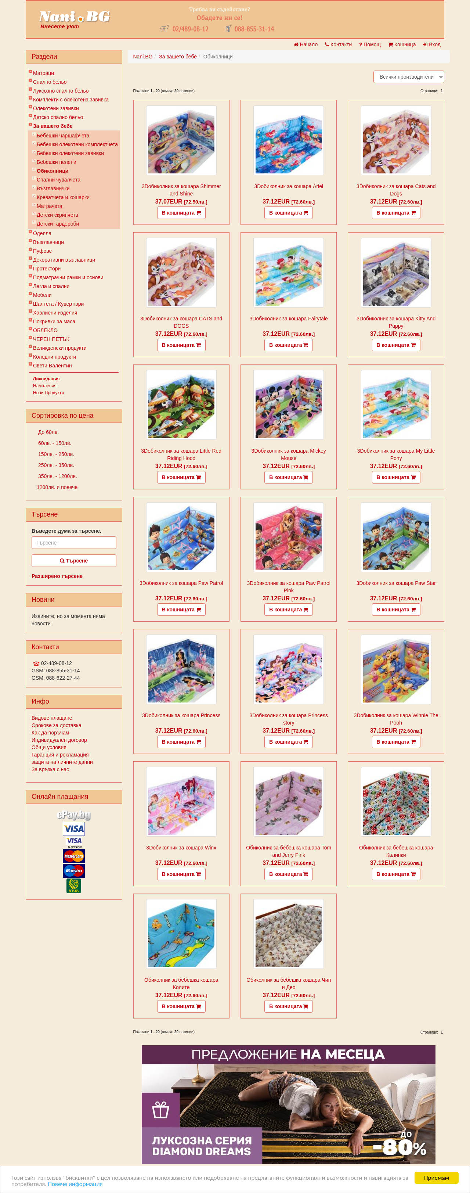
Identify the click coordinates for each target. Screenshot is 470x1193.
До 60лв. (48, 432)
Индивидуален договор (59, 740)
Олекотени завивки (56, 108)
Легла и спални (51, 286)
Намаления (45, 385)
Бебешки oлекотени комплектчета (77, 144)
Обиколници (52, 171)
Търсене (74, 561)
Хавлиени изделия (55, 313)
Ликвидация (46, 378)
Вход (432, 44)
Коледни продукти (54, 357)
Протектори (47, 269)
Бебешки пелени (56, 162)
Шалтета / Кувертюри (58, 304)
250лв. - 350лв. (55, 465)
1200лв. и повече (57, 487)
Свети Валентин (52, 366)
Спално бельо (50, 82)
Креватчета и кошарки (63, 197)
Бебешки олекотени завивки (70, 153)
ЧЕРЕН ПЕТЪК (51, 339)
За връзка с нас (50, 769)
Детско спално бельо (58, 117)
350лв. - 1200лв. (57, 476)
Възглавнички (53, 188)
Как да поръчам (50, 733)
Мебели (42, 295)
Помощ (370, 44)
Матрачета (49, 206)
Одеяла (42, 233)
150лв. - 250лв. (55, 454)
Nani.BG (143, 57)
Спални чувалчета (58, 180)
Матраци (43, 73)
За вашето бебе (53, 126)
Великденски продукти (60, 348)
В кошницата (181, 213)
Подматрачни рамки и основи (68, 277)
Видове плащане (52, 718)
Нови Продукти (48, 392)
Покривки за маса (54, 321)
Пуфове (42, 251)
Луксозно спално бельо (61, 91)
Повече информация (75, 1184)
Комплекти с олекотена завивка (71, 100)
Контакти (338, 44)
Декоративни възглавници (64, 260)
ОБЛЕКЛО (45, 330)
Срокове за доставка (56, 725)
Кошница (402, 44)
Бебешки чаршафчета (63, 136)
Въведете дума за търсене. (66, 531)
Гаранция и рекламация (60, 755)
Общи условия (49, 747)
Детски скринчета (57, 215)
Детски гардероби (58, 224)
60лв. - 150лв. (54, 443)
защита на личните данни (62, 762)
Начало (306, 44)
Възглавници (48, 242)
